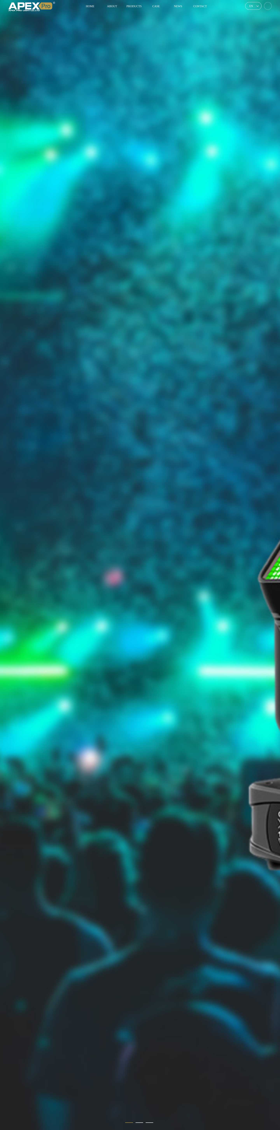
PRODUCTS (134, 6)
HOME (90, 6)
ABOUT (112, 6)
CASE (156, 6)
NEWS (178, 6)
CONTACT (200, 6)
